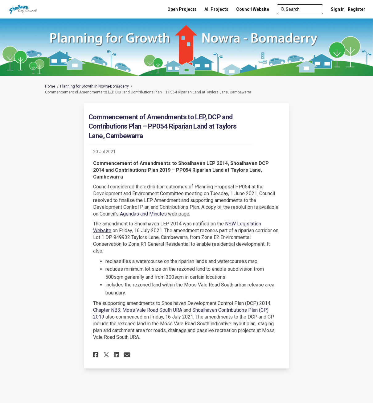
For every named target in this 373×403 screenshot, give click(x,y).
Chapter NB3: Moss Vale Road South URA (137, 310)
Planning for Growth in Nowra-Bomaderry (94, 86)
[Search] (300, 9)
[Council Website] (253, 9)
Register (356, 9)
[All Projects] (216, 9)
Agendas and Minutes (143, 214)
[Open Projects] (182, 9)
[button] (96, 355)
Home (50, 86)
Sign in (338, 9)
